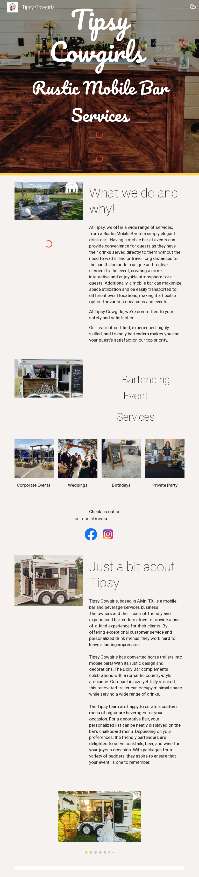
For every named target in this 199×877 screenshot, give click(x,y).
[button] (193, 7)
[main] (99, 66)
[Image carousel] (99, 822)
